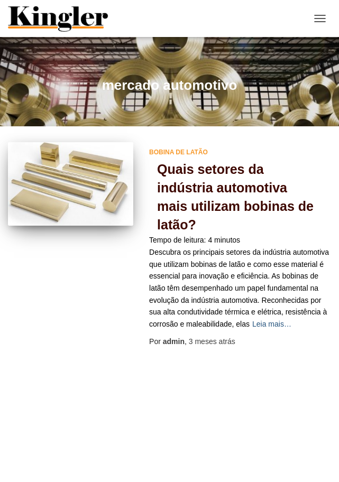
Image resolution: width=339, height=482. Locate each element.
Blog (120, 444)
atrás (212, 341)
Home (156, 444)
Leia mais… (271, 324)
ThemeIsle (212, 469)
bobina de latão (178, 152)
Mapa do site (206, 444)
